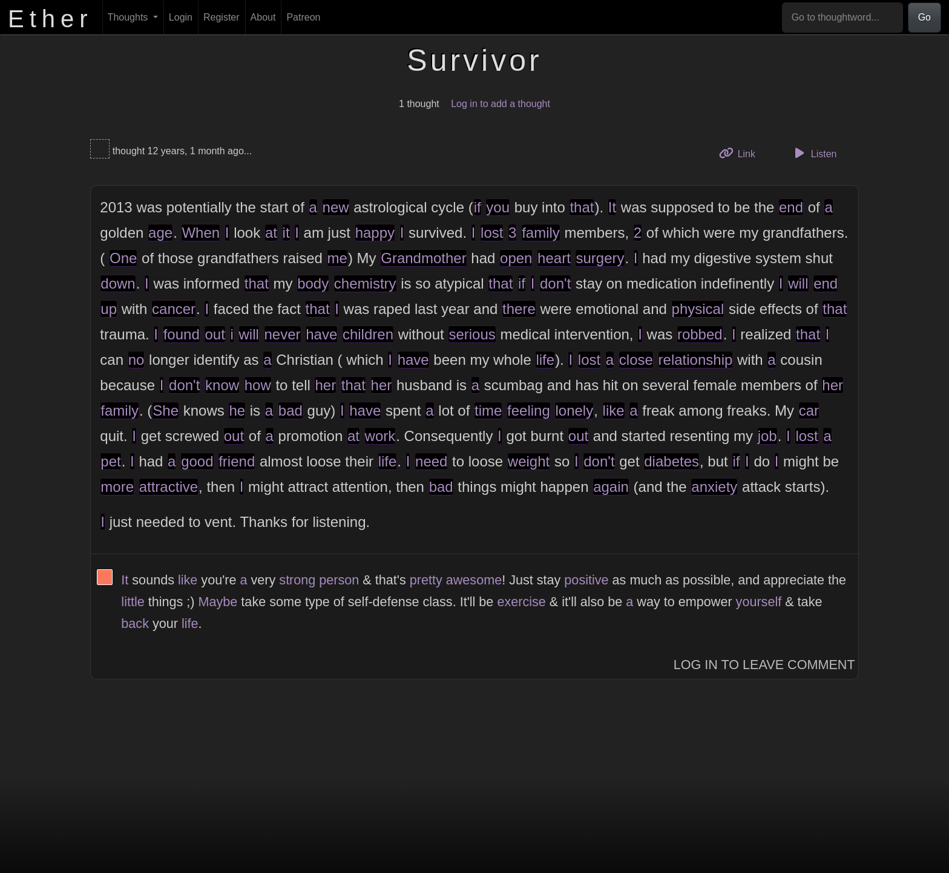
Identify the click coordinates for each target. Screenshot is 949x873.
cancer (173, 309)
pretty (426, 579)
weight (529, 461)
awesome (474, 579)
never (282, 334)
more (117, 487)
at (271, 232)
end (791, 207)
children (368, 334)
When (201, 232)
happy (375, 232)
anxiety (714, 487)
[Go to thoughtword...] (842, 17)
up (108, 309)
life (545, 359)
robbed (700, 334)
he (237, 410)
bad (290, 410)
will (798, 283)
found (181, 334)
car (809, 410)
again (611, 487)
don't (555, 283)
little (132, 601)
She (166, 410)
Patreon (303, 17)
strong (297, 579)
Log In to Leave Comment (764, 664)
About (263, 17)
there (519, 309)
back (135, 623)
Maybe (218, 601)
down (117, 283)
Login (180, 17)
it (286, 232)
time (488, 410)
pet (110, 461)
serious (471, 334)
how (258, 385)
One (123, 258)
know (222, 385)
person (339, 579)
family (541, 232)
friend (236, 461)
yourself (759, 601)
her (325, 385)
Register (221, 17)
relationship (695, 359)
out (215, 334)
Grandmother (423, 258)
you (498, 207)
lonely (574, 410)
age (160, 232)
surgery (600, 258)
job (767, 436)
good (197, 461)
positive (586, 579)
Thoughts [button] (129, 17)
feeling (528, 410)
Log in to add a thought (500, 104)
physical (698, 309)
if (477, 207)
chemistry (365, 283)
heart (554, 258)
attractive (168, 487)
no (136, 359)
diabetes (671, 461)
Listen (814, 153)
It (612, 207)
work (380, 436)
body (313, 283)
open (516, 258)
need (431, 461)
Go (924, 17)
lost (492, 232)
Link (741, 152)
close (636, 359)
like (614, 410)
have (321, 334)
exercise (521, 601)
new (336, 207)
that (582, 207)
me (337, 258)
